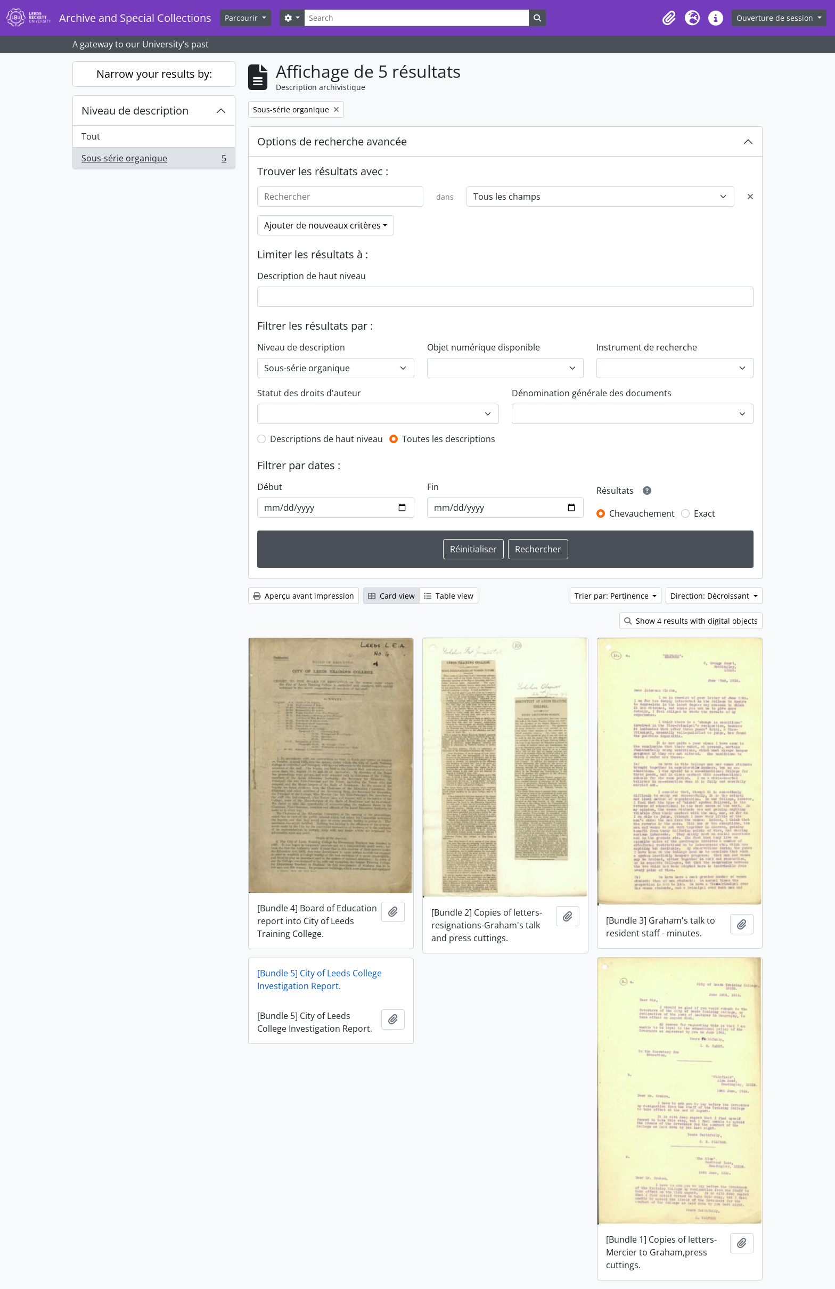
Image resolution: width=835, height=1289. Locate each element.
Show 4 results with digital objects (691, 621)
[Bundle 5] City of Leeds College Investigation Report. (319, 979)
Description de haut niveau (311, 276)
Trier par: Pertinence (613, 596)
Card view (391, 596)
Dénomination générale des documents (592, 393)
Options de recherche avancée (332, 141)
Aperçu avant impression (303, 596)
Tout (90, 136)
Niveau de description (135, 110)
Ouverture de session (775, 18)
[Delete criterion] (750, 196)
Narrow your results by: (154, 74)
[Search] (416, 18)
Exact (704, 513)
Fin (433, 487)
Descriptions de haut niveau (326, 439)
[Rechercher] (340, 196)
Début (269, 487)
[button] (669, 18)
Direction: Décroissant (710, 596)
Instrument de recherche (646, 347)
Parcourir (242, 18)
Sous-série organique (153, 160)
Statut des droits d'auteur (309, 393)
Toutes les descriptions (448, 439)
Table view (448, 596)
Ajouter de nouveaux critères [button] (322, 225)
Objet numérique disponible (483, 347)
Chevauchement (642, 513)
